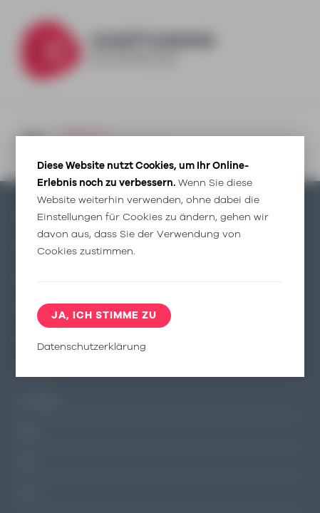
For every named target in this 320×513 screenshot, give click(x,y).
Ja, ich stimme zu (104, 316)
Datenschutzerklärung (91, 347)
